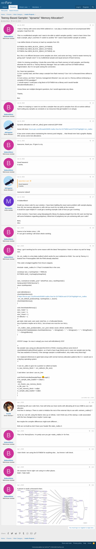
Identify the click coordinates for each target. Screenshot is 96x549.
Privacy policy (77, 543)
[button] (29, 7)
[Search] (93, 7)
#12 (93, 449)
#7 (93, 197)
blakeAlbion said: (24, 181)
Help (84, 543)
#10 (93, 402)
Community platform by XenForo (48, 547)
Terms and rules (67, 543)
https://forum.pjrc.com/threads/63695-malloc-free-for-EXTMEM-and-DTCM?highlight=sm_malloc (53, 296)
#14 (93, 485)
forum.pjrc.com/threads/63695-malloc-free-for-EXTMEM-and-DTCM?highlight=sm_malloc (60, 129)
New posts (4, 10)
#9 (93, 246)
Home (5, 7)
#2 (93, 103)
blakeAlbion (6, 21)
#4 (93, 140)
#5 (93, 159)
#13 (93, 467)
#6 (93, 177)
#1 (93, 25)
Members (35, 7)
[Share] (90, 25)
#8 (93, 228)
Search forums (13, 10)
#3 (93, 121)
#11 (93, 431)
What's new (23, 7)
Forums (13, 7)
